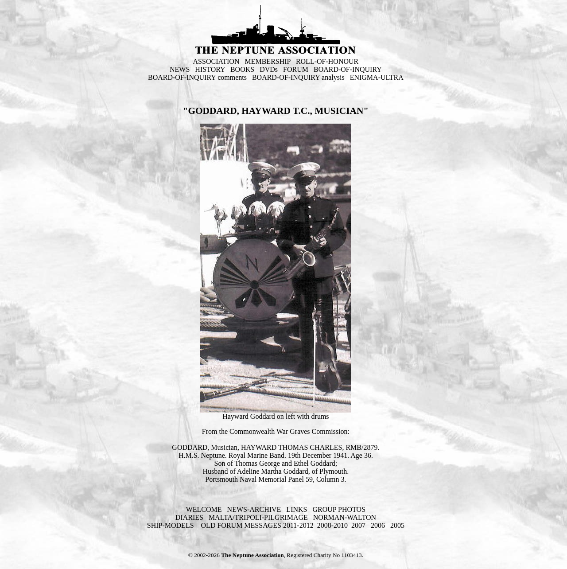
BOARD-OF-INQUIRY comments (197, 77)
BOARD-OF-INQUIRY (348, 69)
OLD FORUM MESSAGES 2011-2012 (257, 525)
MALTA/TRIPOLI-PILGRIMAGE (258, 517)
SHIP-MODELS (171, 525)
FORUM (295, 69)
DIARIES (189, 517)
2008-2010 (332, 525)
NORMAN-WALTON (344, 517)
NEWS (180, 69)
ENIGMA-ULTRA (377, 77)
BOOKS (242, 69)
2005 (397, 525)
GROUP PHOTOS (338, 509)
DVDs (269, 69)
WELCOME (204, 509)
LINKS (296, 509)
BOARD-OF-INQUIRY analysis (298, 77)
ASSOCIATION (216, 61)
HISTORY (210, 69)
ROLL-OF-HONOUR (327, 61)
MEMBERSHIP (267, 61)
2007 (358, 525)
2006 (378, 525)
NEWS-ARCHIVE (254, 509)
